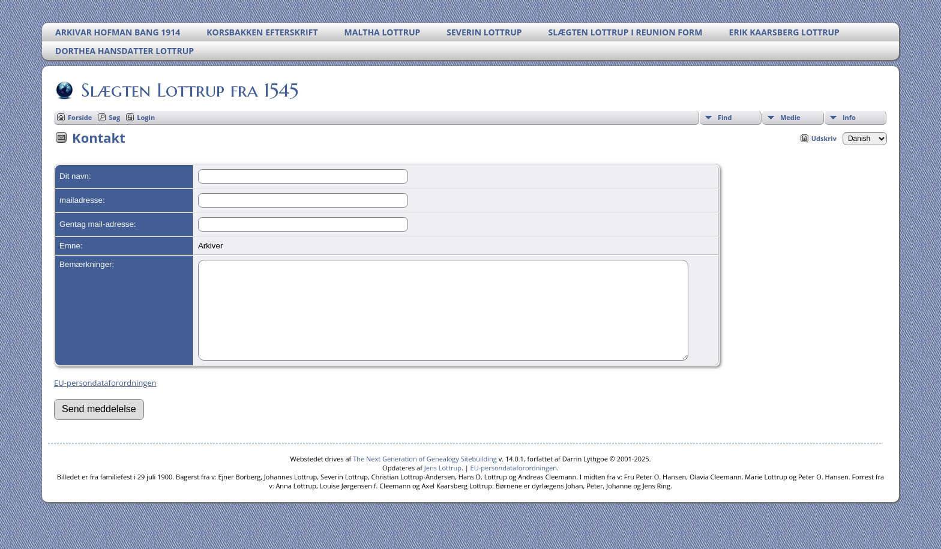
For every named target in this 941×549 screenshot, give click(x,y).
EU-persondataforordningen (105, 400)
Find (725, 117)
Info (849, 117)
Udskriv (824, 138)
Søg (114, 117)
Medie (790, 117)
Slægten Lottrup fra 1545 (188, 90)
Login (146, 117)
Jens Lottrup (442, 485)
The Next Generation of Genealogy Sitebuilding (425, 476)
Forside (80, 117)
